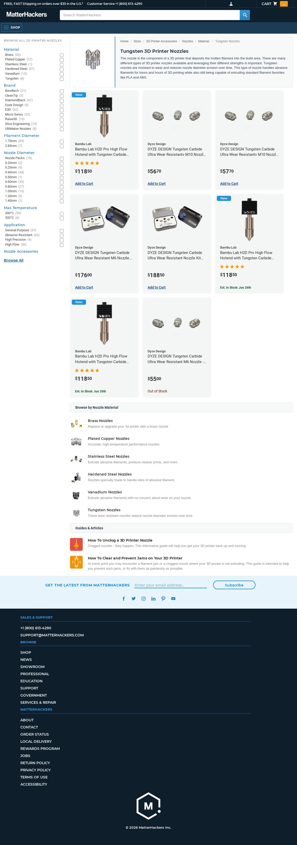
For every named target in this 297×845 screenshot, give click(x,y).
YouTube (173, 598)
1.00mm (14, 191)
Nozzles (187, 41)
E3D (11, 109)
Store (137, 41)
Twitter (133, 598)
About (27, 720)
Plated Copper (19, 59)
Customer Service (101, 4)
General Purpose (20, 230)
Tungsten (14, 78)
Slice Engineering (21, 124)
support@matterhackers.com (52, 635)
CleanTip (14, 95)
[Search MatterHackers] (245, 15)
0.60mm (14, 182)
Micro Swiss (17, 114)
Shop (25, 652)
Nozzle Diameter (19, 152)
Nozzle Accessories (21, 251)
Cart (275, 4)
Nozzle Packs (18, 158)
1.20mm (13, 196)
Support (29, 688)
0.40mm (14, 172)
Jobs (25, 755)
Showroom (32, 666)
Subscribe (234, 585)
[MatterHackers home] (27, 15)
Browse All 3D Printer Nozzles (33, 40)
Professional (34, 674)
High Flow (16, 244)
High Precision (18, 239)
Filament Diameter (21, 135)
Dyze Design (17, 105)
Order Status (34, 734)
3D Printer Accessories (161, 41)
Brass (13, 55)
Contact (29, 727)
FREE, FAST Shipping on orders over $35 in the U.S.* (43, 4)
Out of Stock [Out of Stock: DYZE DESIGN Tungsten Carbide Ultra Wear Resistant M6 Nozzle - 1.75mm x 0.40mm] (157, 391)
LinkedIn (153, 598)
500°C (12, 217)
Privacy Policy (35, 770)
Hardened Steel (20, 69)
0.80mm (14, 186)
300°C (13, 213)
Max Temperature (20, 208)
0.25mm (13, 167)
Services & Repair (38, 702)
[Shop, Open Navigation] (11, 27)
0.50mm (13, 177)
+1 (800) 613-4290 (128, 4)
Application (14, 225)
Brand (10, 85)
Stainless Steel (18, 64)
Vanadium (16, 73)
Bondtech (15, 90)
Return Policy (35, 763)
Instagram (143, 598)
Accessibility (33, 784)
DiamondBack (19, 100)
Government (33, 695)
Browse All (13, 260)
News (26, 659)
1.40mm (13, 200)
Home (124, 41)
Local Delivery (36, 741)
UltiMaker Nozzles (21, 128)
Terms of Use (34, 777)
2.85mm (13, 146)
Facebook (123, 598)
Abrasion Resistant (22, 235)
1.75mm (14, 141)
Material (203, 41)
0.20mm (13, 163)
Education (31, 681)
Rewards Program (40, 748)
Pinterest (163, 598)
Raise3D (15, 119)
